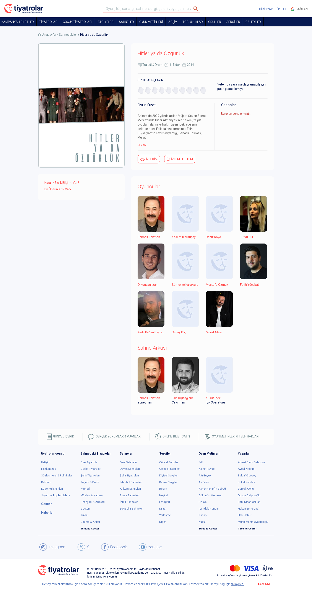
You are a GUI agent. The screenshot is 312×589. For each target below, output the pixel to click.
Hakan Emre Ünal (248, 508)
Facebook (114, 547)
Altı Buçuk (205, 475)
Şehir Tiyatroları (90, 475)
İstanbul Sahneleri (131, 482)
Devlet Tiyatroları (91, 468)
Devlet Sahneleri (130, 468)
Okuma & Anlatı (90, 521)
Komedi (85, 488)
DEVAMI (142, 145)
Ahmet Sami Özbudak (251, 462)
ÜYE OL (282, 9)
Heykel (163, 495)
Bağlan (299, 9)
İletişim (45, 462)
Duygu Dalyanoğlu (249, 495)
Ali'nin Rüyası (207, 468)
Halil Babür (244, 515)
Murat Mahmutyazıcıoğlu (253, 521)
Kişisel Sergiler (168, 475)
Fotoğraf (164, 501)
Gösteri (85, 508)
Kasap (203, 515)
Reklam (45, 482)
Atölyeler (106, 22)
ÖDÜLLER (214, 22)
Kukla (84, 515)
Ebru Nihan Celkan (249, 501)
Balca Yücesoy (247, 475)
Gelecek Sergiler (169, 468)
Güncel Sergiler (168, 462)
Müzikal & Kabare (91, 495)
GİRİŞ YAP (266, 9)
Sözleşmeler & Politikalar (56, 475)
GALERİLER (253, 22)
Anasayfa (49, 34)
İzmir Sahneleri (129, 501)
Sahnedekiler (68, 34)
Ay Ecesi (204, 482)
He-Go (203, 501)
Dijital (162, 508)
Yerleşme (165, 515)
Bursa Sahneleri (129, 495)
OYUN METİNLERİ (151, 22)
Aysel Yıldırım (246, 468)
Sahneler (126, 22)
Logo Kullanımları (52, 488)
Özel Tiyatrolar (89, 462)
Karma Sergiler (168, 482)
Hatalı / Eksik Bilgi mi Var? (61, 182)
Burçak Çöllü (246, 488)
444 (201, 462)
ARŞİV (172, 22)
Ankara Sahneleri (130, 488)
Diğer (162, 521)
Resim (163, 488)
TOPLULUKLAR (192, 22)
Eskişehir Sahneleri (131, 508)
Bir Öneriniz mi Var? (57, 189)
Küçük (202, 521)
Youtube (150, 547)
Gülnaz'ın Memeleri (210, 495)
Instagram (52, 547)
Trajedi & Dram (152, 64)
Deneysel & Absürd (93, 501)
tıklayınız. (237, 584)
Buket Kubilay (246, 482)
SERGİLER (233, 22)
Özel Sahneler (128, 462)
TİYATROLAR (48, 22)
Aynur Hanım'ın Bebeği (212, 488)
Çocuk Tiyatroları (77, 22)
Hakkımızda (48, 468)
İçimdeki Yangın (209, 508)
